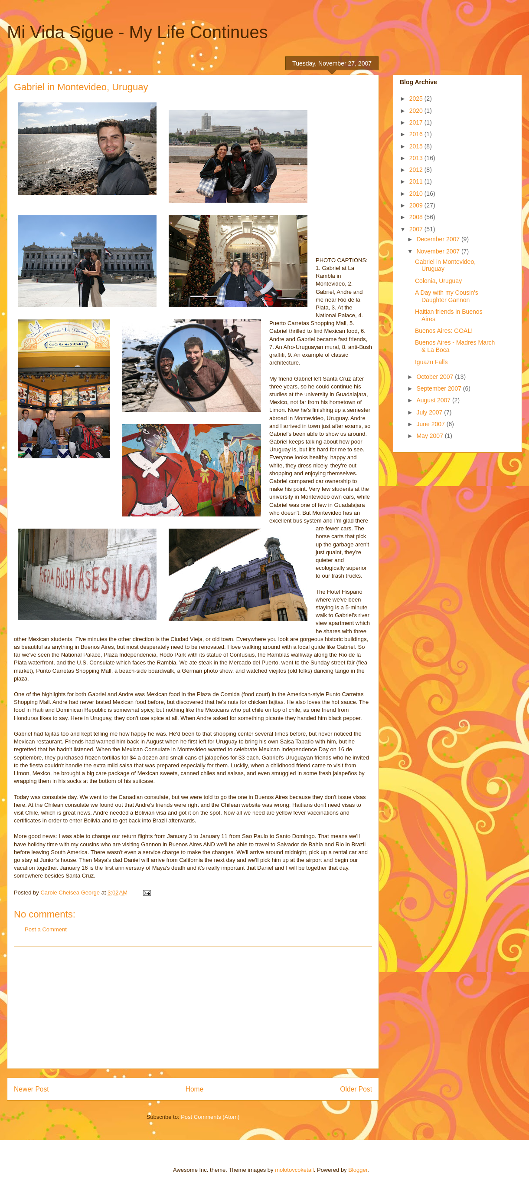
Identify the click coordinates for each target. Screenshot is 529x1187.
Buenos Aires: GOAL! (444, 330)
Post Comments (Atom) (210, 1117)
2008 (417, 217)
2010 (417, 193)
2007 (417, 229)
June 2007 (431, 424)
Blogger (357, 1170)
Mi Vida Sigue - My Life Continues (137, 32)
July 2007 (430, 412)
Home (195, 1089)
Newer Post (31, 1089)
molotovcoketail (294, 1170)
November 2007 (438, 251)
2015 (417, 146)
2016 (417, 134)
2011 (417, 181)
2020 (417, 110)
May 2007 (430, 435)
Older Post (356, 1089)
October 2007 (435, 376)
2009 (417, 205)
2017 (417, 122)
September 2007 (439, 388)
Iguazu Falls (431, 361)
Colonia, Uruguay (438, 280)
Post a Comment (46, 929)
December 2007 (438, 239)
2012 (417, 169)
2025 (417, 98)
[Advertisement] (193, 1008)
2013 (417, 158)
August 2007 (434, 400)
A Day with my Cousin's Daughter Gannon (446, 296)
